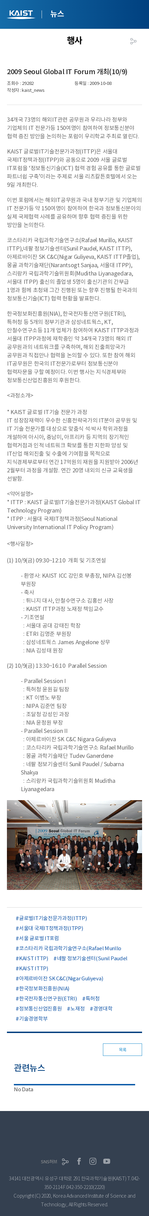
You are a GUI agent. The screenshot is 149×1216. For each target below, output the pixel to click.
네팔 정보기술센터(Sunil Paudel (92, 958)
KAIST (22, 15)
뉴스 (57, 14)
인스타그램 (92, 1161)
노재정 (77, 1008)
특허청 (93, 998)
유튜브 (106, 1161)
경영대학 (102, 1008)
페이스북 (79, 1161)
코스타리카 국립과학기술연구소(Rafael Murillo (70, 948)
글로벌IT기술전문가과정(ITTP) (53, 918)
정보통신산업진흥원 (40, 1008)
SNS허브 (49, 1162)
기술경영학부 (33, 1018)
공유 (133, 41)
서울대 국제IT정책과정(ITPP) (51, 928)
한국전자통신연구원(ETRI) (48, 998)
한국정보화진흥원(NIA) (44, 988)
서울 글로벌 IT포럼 (39, 938)
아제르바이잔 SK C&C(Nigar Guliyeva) (61, 978)
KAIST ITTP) (33, 958)
